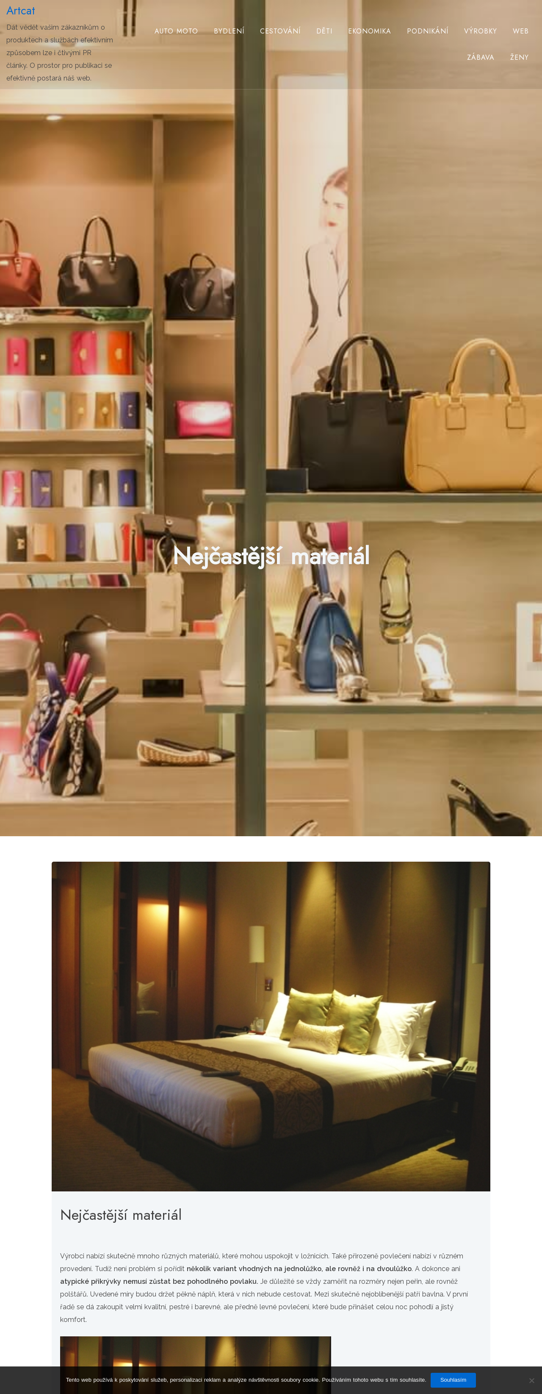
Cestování (280, 31)
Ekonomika (369, 31)
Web (521, 31)
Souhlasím (453, 1380)
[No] (531, 1380)
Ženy (519, 57)
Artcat (20, 11)
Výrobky (480, 31)
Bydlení (229, 31)
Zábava (481, 57)
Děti (324, 31)
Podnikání (427, 31)
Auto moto (176, 31)
